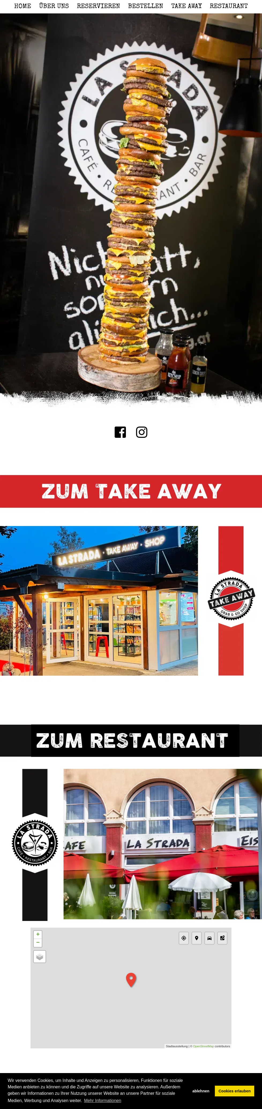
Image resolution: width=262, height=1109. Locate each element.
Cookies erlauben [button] (235, 1091)
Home (22, 6)
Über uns (54, 6)
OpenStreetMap (203, 1046)
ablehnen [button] (200, 1091)
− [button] (38, 943)
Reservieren (98, 6)
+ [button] (38, 935)
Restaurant (229, 6)
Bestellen (145, 6)
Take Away (186, 6)
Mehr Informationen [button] (102, 1100)
